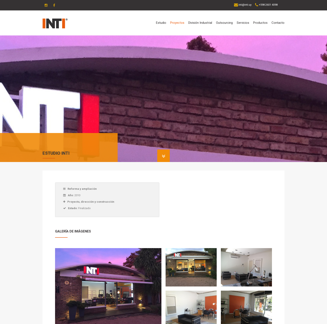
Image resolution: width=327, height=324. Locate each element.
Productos (260, 23)
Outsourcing (224, 23)
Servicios (243, 23)
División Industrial (200, 23)
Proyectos (177, 23)
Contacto (278, 23)
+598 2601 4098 (268, 4)
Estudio (161, 23)
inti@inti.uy (245, 4)
